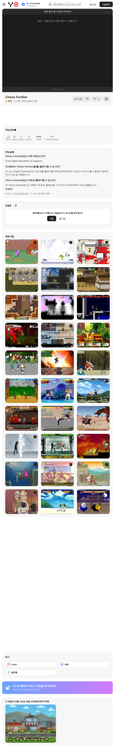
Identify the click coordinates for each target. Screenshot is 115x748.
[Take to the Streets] (57, 418)
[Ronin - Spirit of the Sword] (93, 362)
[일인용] (31, 672)
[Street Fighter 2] (57, 390)
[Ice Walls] (21, 446)
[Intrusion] (57, 279)
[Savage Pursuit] (21, 279)
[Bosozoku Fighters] (21, 418)
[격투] (84, 664)
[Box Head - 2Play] (93, 251)
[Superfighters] (93, 307)
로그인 (93, 4)
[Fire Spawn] (93, 418)
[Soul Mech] (93, 473)
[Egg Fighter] (93, 501)
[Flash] (31, 664)
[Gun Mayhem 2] (93, 335)
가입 (52, 218)
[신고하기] (96, 99)
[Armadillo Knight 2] (21, 473)
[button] (9, 188)
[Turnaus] (21, 390)
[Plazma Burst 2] (57, 307)
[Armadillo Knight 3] (57, 473)
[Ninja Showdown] (57, 446)
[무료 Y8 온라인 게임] (13, 4)
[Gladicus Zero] (57, 362)
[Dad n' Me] (21, 251)
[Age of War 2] (93, 279)
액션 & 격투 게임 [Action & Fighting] (21, 193)
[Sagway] (21, 362)
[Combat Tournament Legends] (21, 335)
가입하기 (106, 4)
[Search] (50, 4)
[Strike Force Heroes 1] (57, 335)
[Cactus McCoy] (21, 307)
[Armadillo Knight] (93, 446)
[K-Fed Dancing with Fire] (21, 501)
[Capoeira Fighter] (57, 501)
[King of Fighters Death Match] (93, 390)
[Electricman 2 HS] (57, 251)
